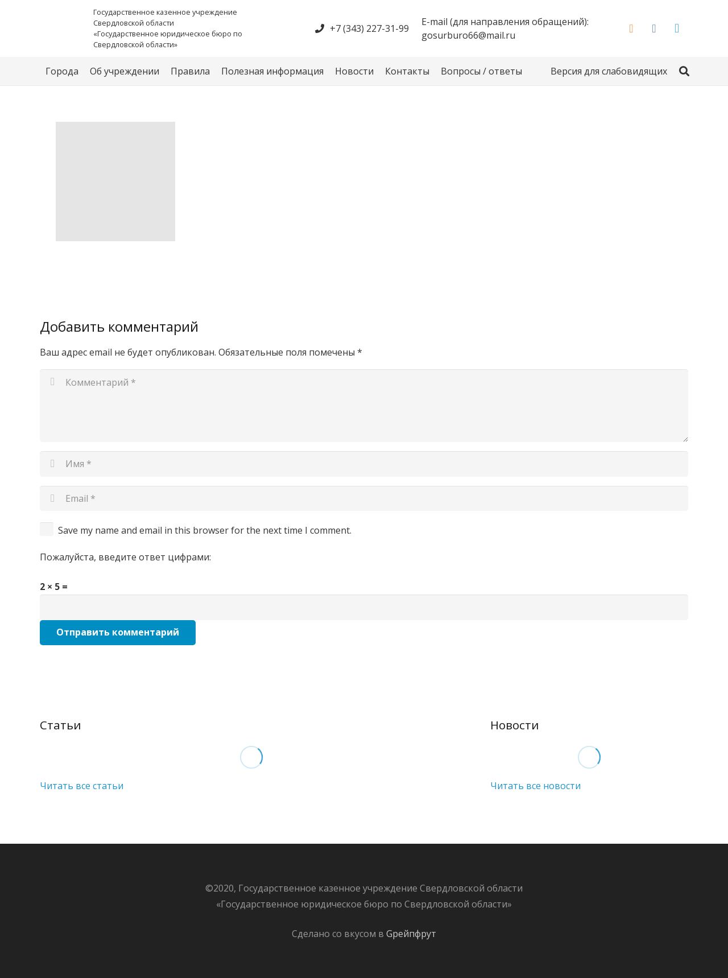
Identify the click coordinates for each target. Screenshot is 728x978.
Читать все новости (535, 785)
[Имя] (364, 464)
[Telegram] (676, 28)
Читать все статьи (81, 785)
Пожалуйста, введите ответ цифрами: (125, 557)
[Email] (364, 498)
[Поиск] (684, 71)
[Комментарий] (364, 405)
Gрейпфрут (411, 933)
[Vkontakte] (654, 28)
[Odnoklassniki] (631, 28)
